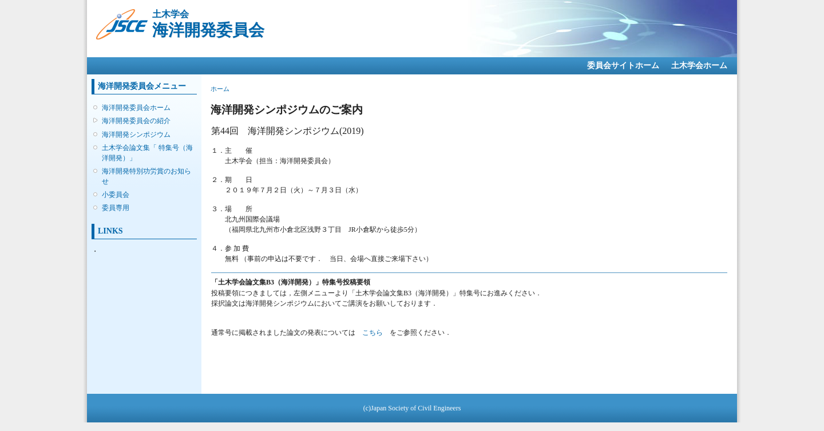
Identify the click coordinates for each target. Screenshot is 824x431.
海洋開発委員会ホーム (136, 108)
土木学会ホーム (699, 65)
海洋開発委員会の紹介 (136, 121)
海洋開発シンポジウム (136, 135)
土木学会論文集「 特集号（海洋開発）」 (147, 153)
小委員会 (115, 195)
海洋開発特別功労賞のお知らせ (146, 176)
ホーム (220, 88)
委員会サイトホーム (623, 65)
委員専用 (115, 208)
